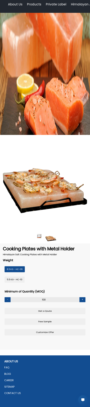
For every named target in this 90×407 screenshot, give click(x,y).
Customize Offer (45, 332)
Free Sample (45, 321)
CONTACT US (12, 393)
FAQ (6, 367)
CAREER (9, 380)
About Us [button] (15, 4)
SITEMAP (9, 386)
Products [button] (34, 4)
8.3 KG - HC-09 (15, 269)
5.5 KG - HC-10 (14, 279)
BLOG (7, 374)
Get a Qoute (45, 310)
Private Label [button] (56, 4)
